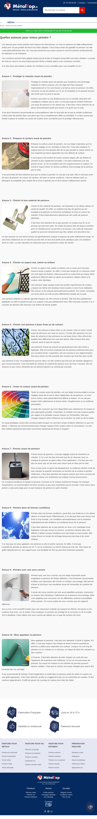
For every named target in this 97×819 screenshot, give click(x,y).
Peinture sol (31, 795)
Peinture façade (53, 764)
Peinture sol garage (32, 749)
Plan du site (66, 797)
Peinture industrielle (9, 756)
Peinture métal (7, 764)
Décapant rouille (77, 752)
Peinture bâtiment (31, 797)
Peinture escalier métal (33, 764)
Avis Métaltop (48, 797)
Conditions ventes (66, 795)
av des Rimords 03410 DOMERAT (48, 782)
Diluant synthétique (78, 760)
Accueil (2, 25)
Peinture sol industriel (32, 753)
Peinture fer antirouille (9, 752)
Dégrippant (76, 756)
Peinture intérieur (54, 752)
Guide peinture (48, 792)
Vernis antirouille (8, 767)
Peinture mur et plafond (56, 760)
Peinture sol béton (31, 757)
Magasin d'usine (66, 792)
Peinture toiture (53, 767)
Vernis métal (6, 760)
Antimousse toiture (78, 764)
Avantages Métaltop (48, 795)
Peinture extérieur (54, 756)
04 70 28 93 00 (50, 784)
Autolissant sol (30, 761)
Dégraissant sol (77, 767)
